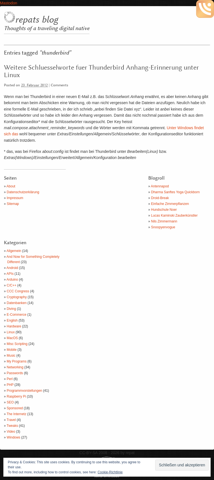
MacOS (12, 338)
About (10, 186)
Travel (11, 420)
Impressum (15, 198)
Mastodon (8, 3)
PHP (10, 385)
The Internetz (16, 414)
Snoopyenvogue (163, 227)
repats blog (36, 19)
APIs (9, 274)
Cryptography (17, 297)
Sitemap (13, 204)
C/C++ (11, 285)
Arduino (12, 279)
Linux (11, 332)
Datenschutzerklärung (23, 192)
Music (11, 355)
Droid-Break (160, 198)
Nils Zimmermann (164, 221)
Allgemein (13, 251)
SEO (10, 402)
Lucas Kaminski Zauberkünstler (174, 215)
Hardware (14, 326)
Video (11, 432)
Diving (11, 309)
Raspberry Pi (16, 396)
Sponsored (15, 408)
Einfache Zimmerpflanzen (170, 204)
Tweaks (12, 426)
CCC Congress (18, 291)
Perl (10, 379)
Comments (59, 85)
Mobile (11, 350)
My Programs (16, 361)
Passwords (15, 373)
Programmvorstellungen (24, 391)
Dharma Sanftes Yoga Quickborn (175, 192)
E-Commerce (16, 315)
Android (12, 268)
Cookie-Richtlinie (110, 472)
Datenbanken (16, 303)
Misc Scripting (17, 344)
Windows (13, 437)
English (12, 320)
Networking (15, 367)
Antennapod (160, 186)
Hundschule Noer (164, 210)
